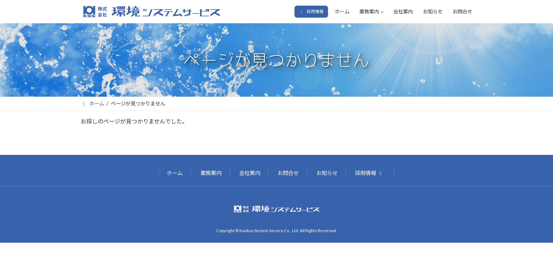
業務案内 (210, 173)
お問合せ (288, 173)
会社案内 (249, 173)
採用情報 (369, 173)
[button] (311, 12)
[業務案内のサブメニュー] (382, 11)
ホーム (175, 173)
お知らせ (327, 173)
